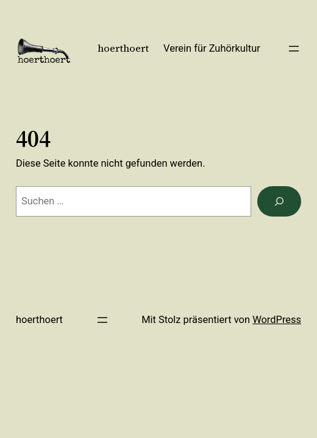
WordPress (276, 319)
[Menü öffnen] (294, 48)
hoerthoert (123, 48)
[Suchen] (279, 201)
